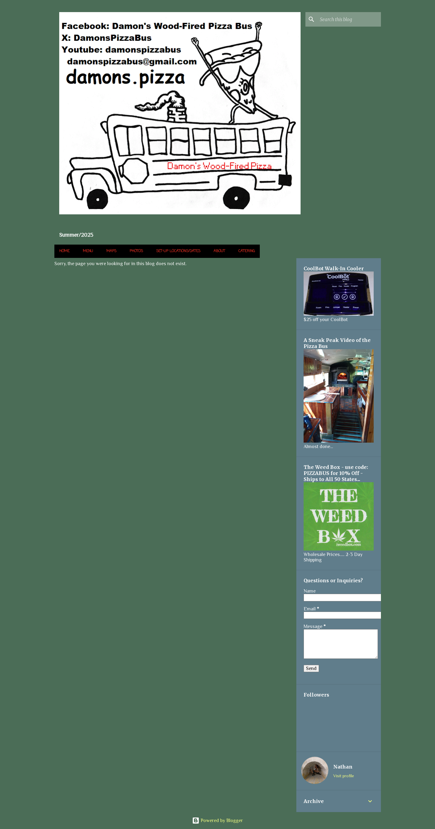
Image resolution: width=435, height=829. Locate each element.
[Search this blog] (349, 19)
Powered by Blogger (217, 820)
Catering (246, 251)
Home (64, 251)
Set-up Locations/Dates (178, 251)
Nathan (343, 767)
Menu (88, 251)
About (219, 251)
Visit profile (343, 775)
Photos (136, 251)
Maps (111, 251)
